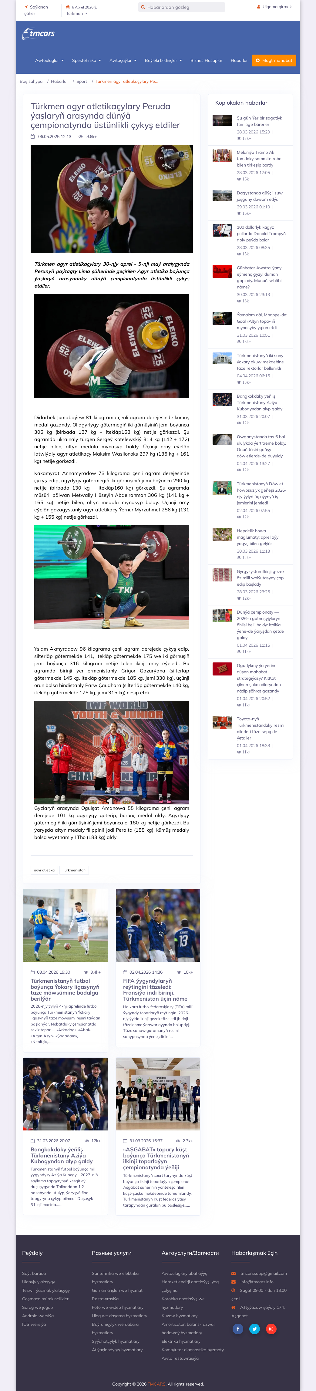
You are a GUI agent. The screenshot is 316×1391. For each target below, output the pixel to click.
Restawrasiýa (105, 1299)
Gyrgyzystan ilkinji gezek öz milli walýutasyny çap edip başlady (260, 578)
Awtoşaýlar (122, 60)
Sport (81, 81)
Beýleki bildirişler (163, 60)
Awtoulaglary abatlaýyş (184, 1273)
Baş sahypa (31, 81)
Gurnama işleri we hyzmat (117, 1290)
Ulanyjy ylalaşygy (38, 1282)
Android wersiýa (38, 1316)
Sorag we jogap (37, 1307)
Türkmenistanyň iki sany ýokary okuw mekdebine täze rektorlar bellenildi (260, 362)
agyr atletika (44, 870)
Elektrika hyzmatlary (181, 1341)
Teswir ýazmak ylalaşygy (46, 1290)
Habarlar (239, 60)
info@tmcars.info (252, 1282)
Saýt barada (34, 1273)
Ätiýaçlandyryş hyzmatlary (117, 1349)
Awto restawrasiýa (180, 1358)
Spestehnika (86, 60)
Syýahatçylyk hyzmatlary (116, 1341)
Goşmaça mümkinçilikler (45, 1299)
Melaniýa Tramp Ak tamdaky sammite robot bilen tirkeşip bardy (260, 159)
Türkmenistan (74, 870)
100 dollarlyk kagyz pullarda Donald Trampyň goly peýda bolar (261, 233)
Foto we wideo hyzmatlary (117, 1307)
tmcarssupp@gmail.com (259, 1273)
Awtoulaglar (49, 60)
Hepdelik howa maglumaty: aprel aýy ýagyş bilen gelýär (257, 537)
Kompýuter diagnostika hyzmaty (193, 1349)
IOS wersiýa (34, 1324)
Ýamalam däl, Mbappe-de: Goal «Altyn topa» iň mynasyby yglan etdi (262, 321)
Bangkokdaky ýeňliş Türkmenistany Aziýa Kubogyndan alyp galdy (259, 402)
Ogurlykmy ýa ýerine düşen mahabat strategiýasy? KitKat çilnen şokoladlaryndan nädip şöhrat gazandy (259, 678)
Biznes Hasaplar (206, 60)
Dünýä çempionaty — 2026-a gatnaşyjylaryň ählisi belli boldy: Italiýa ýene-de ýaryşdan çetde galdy (260, 624)
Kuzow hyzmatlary (179, 1316)
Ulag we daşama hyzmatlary (119, 1316)
